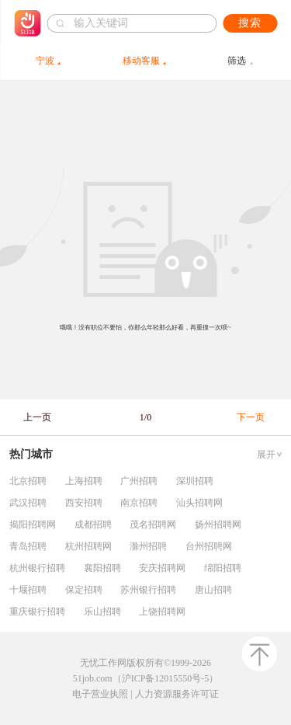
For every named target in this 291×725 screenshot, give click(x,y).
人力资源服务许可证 (177, 693)
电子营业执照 (100, 693)
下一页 (251, 417)
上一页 (37, 417)
